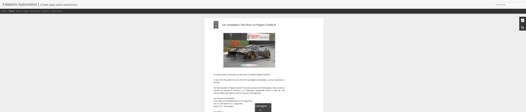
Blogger (285, 110)
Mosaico (26, 11)
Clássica (4, 11)
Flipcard (11, 11)
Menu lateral (35, 11)
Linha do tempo (56, 11)
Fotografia (45, 11)
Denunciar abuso (294, 110)
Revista (18, 11)
